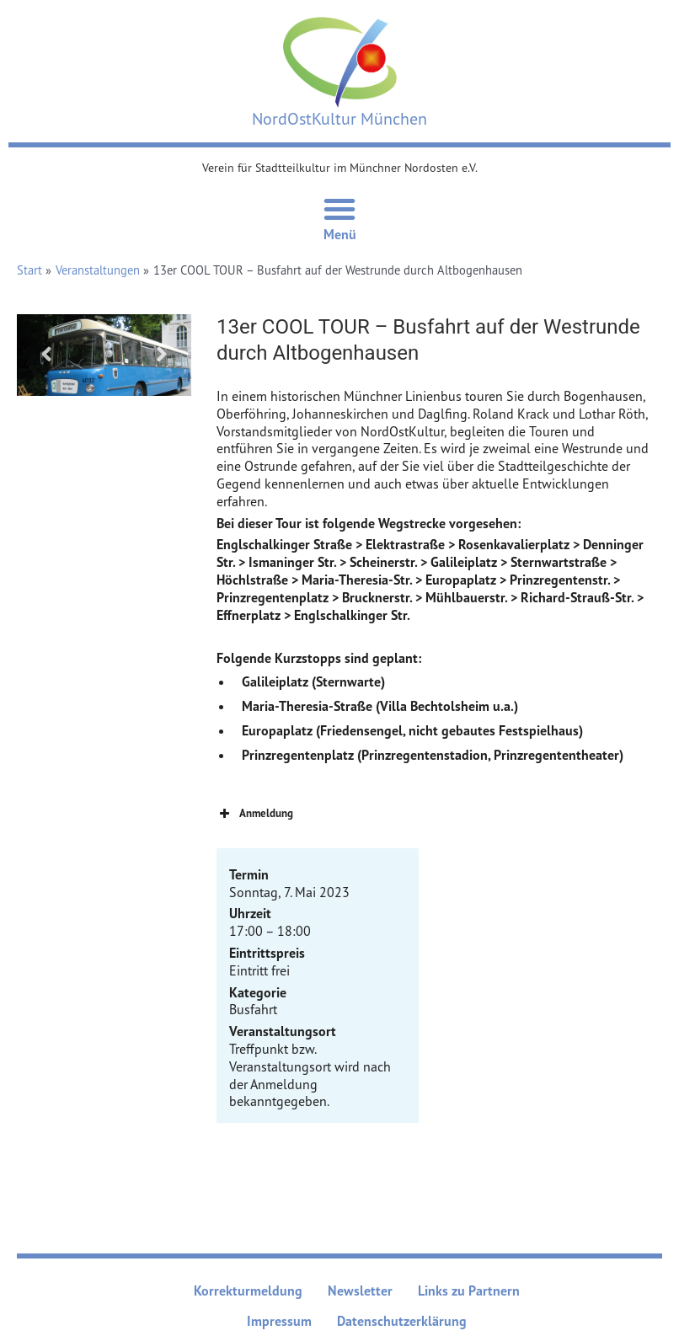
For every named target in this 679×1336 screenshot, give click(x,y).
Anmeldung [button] (255, 813)
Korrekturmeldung (248, 1290)
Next (161, 354)
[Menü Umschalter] (339, 209)
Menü (339, 234)
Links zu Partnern (469, 1290)
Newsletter (360, 1290)
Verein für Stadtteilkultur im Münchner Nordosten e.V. (340, 167)
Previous (46, 354)
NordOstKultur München (339, 118)
